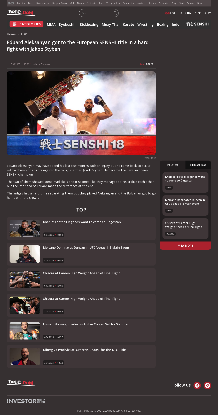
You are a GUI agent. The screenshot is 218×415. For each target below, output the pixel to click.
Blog (174, 3)
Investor (21, 3)
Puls (101, 3)
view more (185, 245)
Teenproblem (113, 3)
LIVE (170, 13)
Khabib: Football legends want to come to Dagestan (185, 178)
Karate (128, 24)
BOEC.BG (185, 13)
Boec (199, 3)
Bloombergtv (42, 3)
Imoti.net (141, 3)
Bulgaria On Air (59, 3)
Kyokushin (67, 24)
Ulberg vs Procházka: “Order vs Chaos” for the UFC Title (84, 350)
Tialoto (80, 3)
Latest (172, 165)
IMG (11, 3)
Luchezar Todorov (41, 64)
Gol (72, 3)
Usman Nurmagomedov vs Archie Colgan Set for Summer (86, 324)
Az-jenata (91, 3)
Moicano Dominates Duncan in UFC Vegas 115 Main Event (185, 202)
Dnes (30, 3)
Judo (175, 24)
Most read (198, 165)
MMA (51, 24)
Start (181, 3)
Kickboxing (89, 24)
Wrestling (145, 24)
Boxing (162, 24)
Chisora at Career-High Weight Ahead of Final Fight (183, 225)
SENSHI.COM (203, 13)
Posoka (190, 3)
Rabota (152, 3)
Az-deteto (163, 3)
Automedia (128, 3)
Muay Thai (110, 24)
